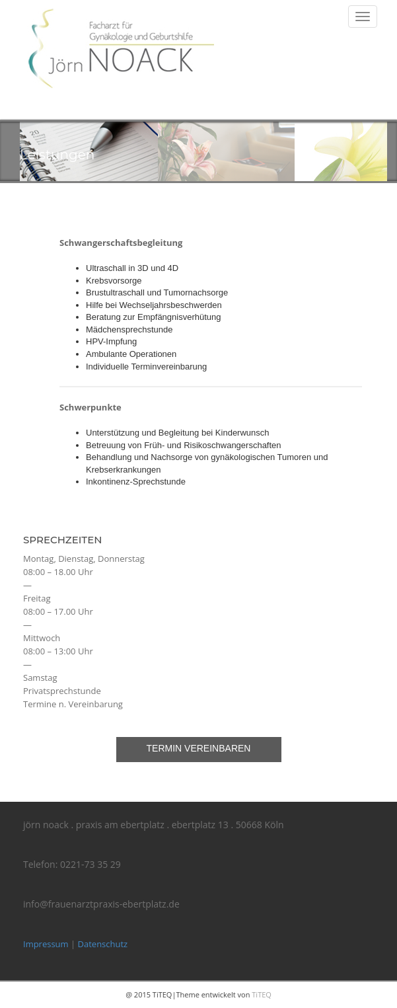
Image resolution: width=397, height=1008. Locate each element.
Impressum (46, 944)
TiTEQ (261, 994)
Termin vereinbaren (199, 748)
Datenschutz (103, 944)
